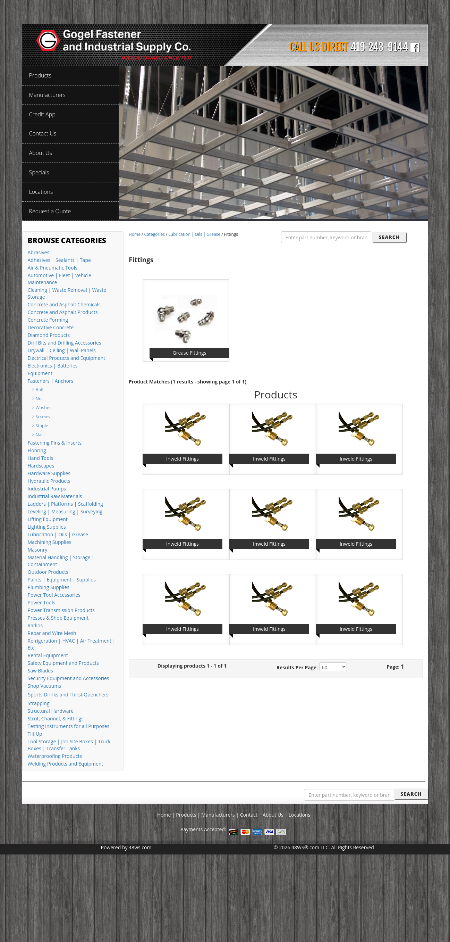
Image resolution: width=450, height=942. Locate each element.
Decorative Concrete (51, 327)
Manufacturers (218, 814)
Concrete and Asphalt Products (63, 312)
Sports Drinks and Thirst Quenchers (68, 694)
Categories (154, 234)
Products (186, 814)
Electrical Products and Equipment (66, 358)
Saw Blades (40, 670)
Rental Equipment (48, 655)
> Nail (37, 435)
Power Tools (42, 602)
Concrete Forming (48, 319)
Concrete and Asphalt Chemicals (64, 304)
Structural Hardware (51, 711)
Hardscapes (41, 465)
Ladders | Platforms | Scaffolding (65, 504)
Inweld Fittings (182, 458)
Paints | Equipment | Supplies (62, 579)
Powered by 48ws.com (126, 847)
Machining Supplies (49, 542)
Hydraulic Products (49, 481)
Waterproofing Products (55, 756)
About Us (273, 814)
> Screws (41, 417)
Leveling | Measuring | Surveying (65, 511)
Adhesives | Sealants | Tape (59, 260)
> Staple (40, 426)
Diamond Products (49, 335)
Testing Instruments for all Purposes (69, 726)
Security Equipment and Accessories (68, 678)
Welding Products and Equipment (65, 763)
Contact (248, 814)
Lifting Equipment (48, 519)
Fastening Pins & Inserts (55, 442)
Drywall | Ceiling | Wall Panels (62, 350)
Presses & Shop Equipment (58, 617)
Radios (35, 625)
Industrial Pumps (47, 488)
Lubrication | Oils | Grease (58, 534)
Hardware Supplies (49, 473)
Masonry (38, 549)
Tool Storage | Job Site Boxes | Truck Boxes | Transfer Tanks (69, 745)
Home (135, 234)
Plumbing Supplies (48, 587)
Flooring (37, 450)
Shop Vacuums (44, 686)
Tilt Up (35, 733)
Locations (299, 814)
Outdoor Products (48, 572)
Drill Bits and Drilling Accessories (64, 342)
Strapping (39, 703)
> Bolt (38, 389)
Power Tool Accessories (54, 595)
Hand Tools (40, 458)
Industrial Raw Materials (55, 496)
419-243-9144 (379, 47)
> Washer (41, 408)
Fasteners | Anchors (51, 381)
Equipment (40, 373)
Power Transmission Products (61, 610)
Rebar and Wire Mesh (52, 633)
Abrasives (39, 252)
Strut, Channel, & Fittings (56, 718)
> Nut (37, 399)
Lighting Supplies (47, 526)
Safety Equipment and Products (63, 663)
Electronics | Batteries (53, 365)
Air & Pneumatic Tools (52, 267)
